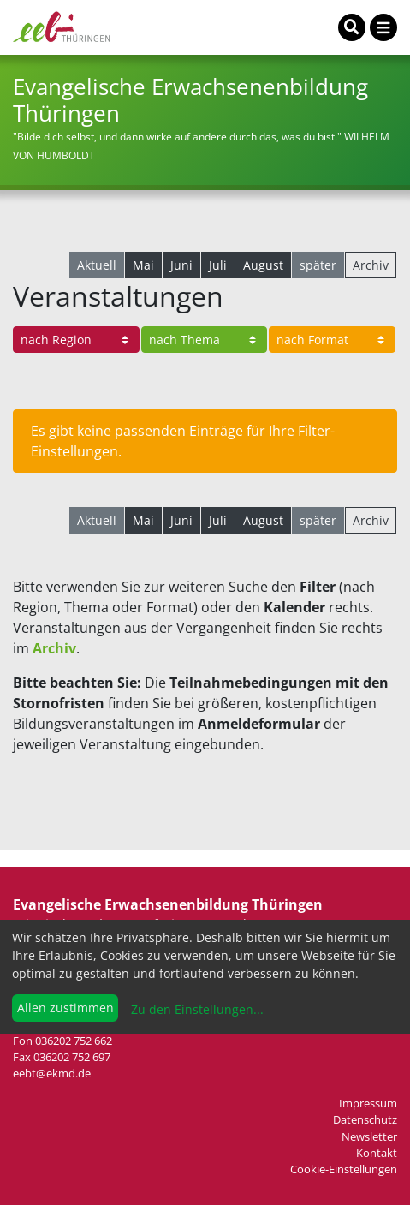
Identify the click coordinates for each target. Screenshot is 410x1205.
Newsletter (369, 1136)
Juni (181, 265)
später (318, 265)
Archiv (371, 265)
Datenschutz (365, 1119)
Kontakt (376, 1152)
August (263, 265)
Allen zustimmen (65, 1007)
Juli (218, 265)
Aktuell (96, 265)
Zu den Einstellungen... (196, 1009)
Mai (143, 265)
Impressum (368, 1103)
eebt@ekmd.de (52, 1073)
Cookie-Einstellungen (343, 1169)
